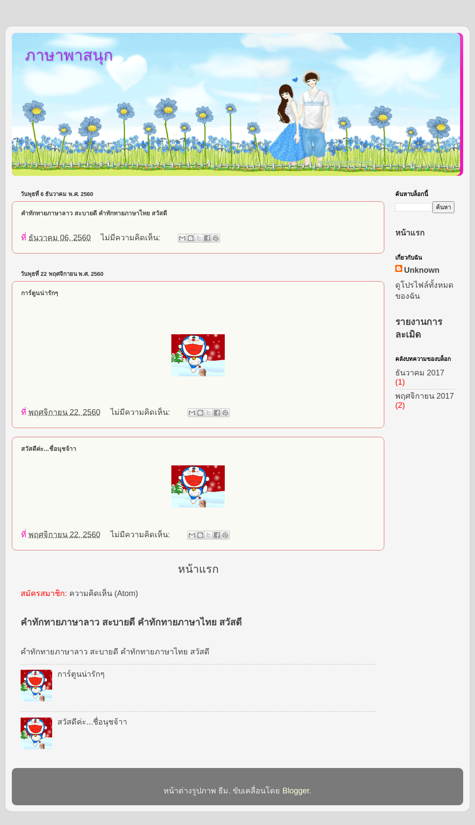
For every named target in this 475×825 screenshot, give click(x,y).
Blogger (295, 790)
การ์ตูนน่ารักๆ (39, 292)
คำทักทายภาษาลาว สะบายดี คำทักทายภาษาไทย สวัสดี (94, 213)
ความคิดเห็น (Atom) (103, 593)
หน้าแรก (198, 569)
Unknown (422, 270)
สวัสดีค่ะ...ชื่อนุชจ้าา (48, 448)
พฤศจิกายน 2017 (424, 396)
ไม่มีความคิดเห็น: (132, 237)
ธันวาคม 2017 (419, 372)
